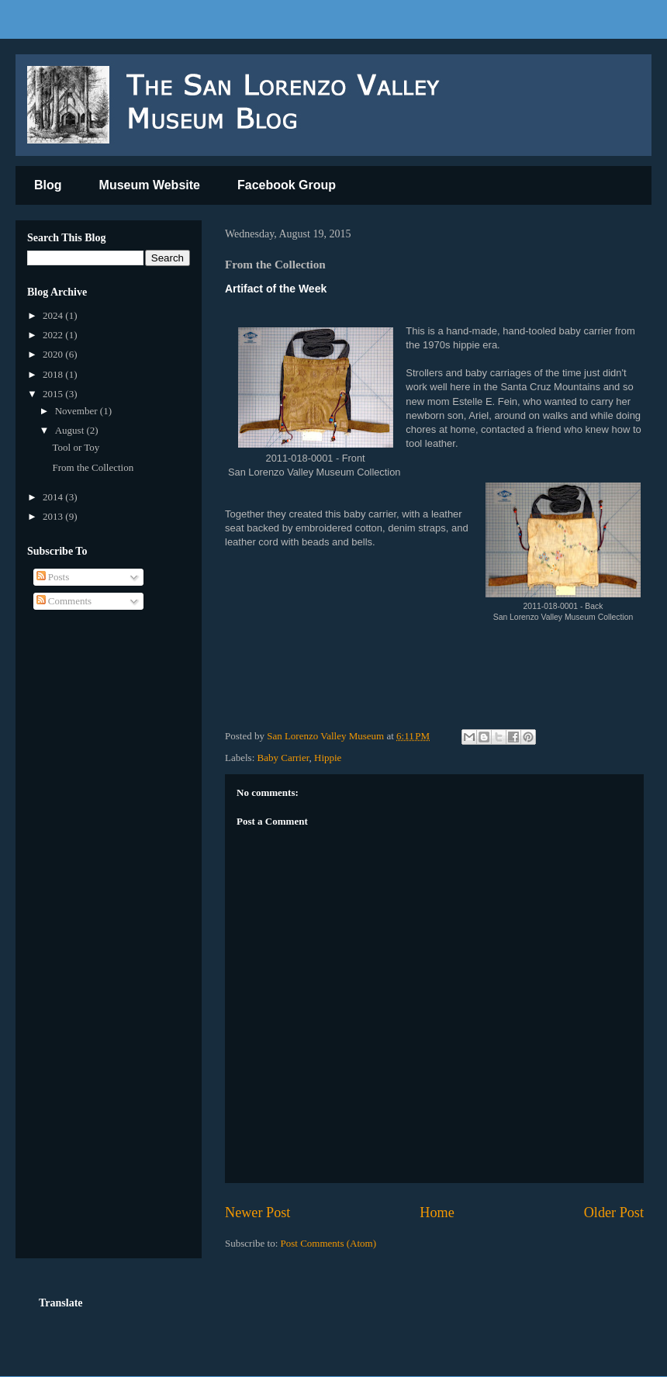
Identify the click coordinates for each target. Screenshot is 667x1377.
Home (437, 1212)
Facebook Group (286, 185)
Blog (48, 185)
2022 (54, 335)
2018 (54, 374)
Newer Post (257, 1212)
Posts (53, 577)
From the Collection (92, 467)
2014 (54, 497)
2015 (54, 394)
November (77, 411)
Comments (64, 601)
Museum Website (149, 185)
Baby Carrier (283, 757)
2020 (54, 354)
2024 (54, 315)
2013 (54, 516)
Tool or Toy (75, 447)
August (71, 430)
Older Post (614, 1212)
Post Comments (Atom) (329, 1243)
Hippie (327, 757)
